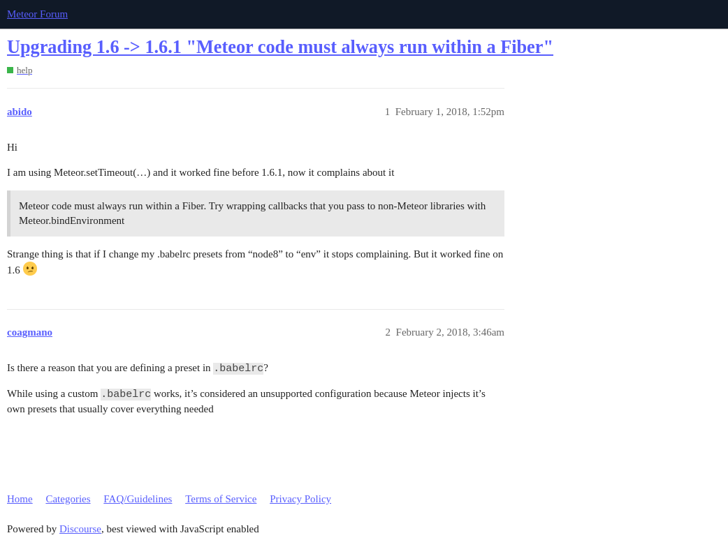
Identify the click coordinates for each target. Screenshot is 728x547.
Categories (67, 498)
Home (20, 498)
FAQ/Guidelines (137, 498)
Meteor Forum (37, 14)
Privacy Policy (300, 498)
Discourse (80, 528)
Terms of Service (220, 498)
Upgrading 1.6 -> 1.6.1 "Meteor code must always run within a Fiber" (280, 47)
